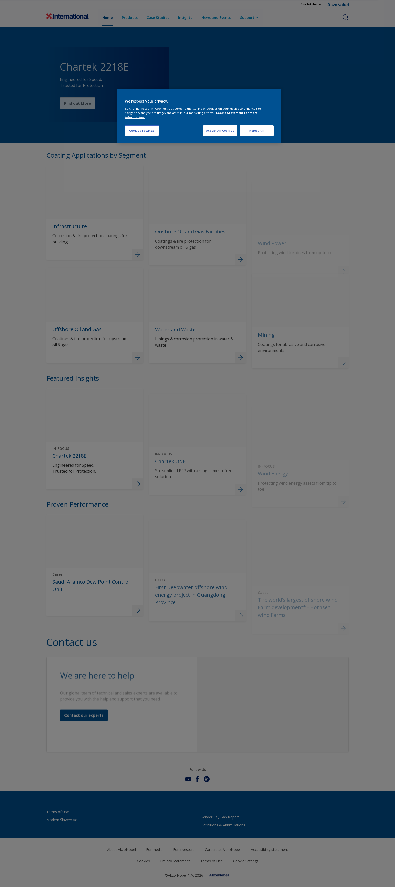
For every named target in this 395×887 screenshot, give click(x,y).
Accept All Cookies (220, 130)
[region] (199, 116)
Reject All (256, 130)
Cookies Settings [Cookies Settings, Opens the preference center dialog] (142, 130)
